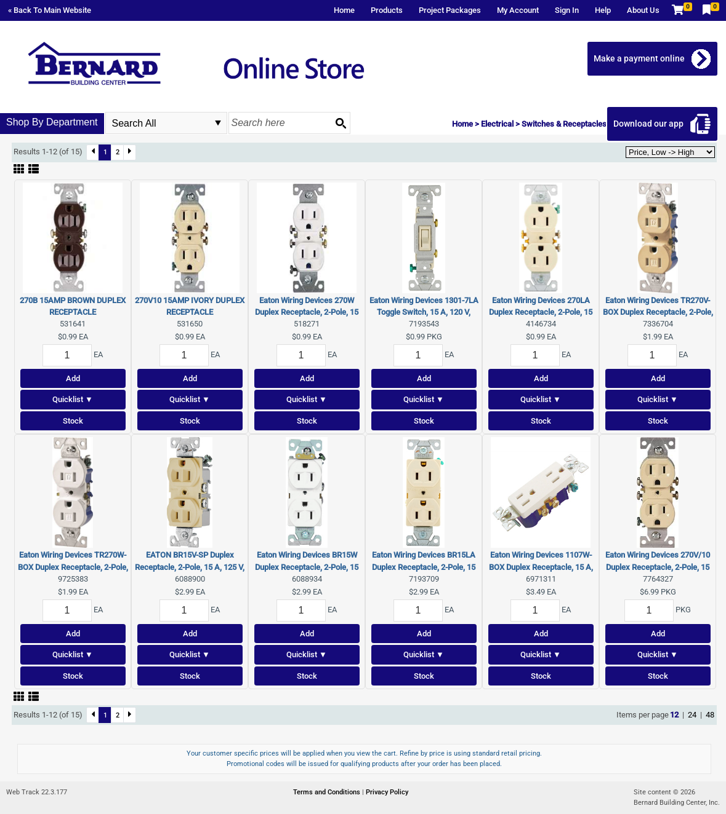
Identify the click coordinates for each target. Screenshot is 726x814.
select (218, 123)
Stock (73, 420)
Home (344, 10)
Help (603, 10)
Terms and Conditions (327, 792)
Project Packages (450, 10)
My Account (518, 10)
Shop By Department (52, 122)
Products (387, 10)
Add (73, 378)
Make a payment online (639, 58)
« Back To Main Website (49, 10)
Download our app (648, 123)
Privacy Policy (387, 792)
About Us (643, 10)
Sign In (567, 10)
